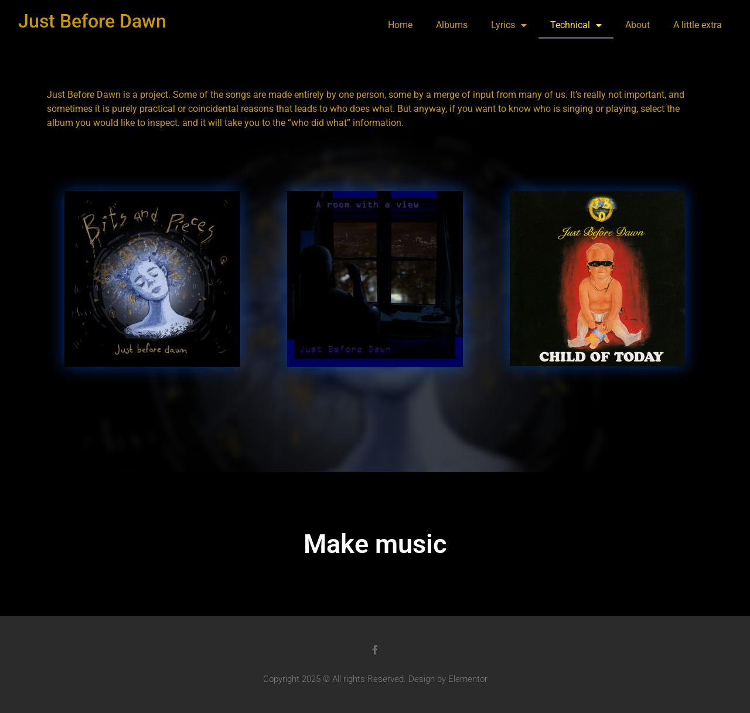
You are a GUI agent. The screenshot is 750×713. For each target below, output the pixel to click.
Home (400, 24)
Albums (452, 24)
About (637, 24)
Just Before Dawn (92, 21)
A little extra (697, 24)
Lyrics (509, 25)
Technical (576, 25)
